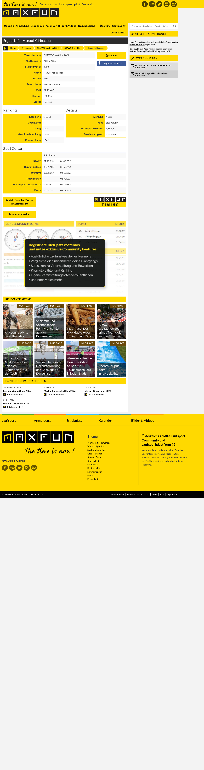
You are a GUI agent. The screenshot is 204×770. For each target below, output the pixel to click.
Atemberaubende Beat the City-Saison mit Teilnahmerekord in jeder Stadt (79, 366)
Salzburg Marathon (96, 449)
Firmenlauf (92, 479)
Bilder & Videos (67, 26)
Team (155, 494)
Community (118, 26)
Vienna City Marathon (98, 442)
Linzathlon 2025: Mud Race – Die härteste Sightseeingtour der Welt (16, 366)
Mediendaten (118, 494)
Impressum (172, 494)
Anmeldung (22, 26)
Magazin (9, 26)
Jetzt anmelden (146, 58)
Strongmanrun (94, 471)
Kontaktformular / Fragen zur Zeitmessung (19, 202)
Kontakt (145, 494)
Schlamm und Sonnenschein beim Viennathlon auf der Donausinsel (48, 328)
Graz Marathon (94, 453)
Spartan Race (94, 457)
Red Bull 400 (93, 461)
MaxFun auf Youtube (152, 4)
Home (13, 48)
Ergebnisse (37, 26)
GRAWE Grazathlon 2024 (48, 48)
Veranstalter (118, 32)
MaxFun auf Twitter (159, 4)
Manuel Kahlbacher (19, 214)
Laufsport (9, 420)
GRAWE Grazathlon (72, 48)
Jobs (162, 494)
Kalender (51, 26)
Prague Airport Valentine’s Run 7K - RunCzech (153, 66)
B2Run (90, 475)
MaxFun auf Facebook (145, 4)
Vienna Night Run (96, 446)
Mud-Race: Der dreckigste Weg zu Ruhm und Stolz (80, 332)
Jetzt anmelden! (15, 394)
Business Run (94, 468)
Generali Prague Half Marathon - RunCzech (151, 74)
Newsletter (133, 494)
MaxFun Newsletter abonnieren (174, 4)
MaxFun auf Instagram (166, 4)
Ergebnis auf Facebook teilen (111, 63)
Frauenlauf (92, 464)
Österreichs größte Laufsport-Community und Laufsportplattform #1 (164, 440)
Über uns (105, 26)
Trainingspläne (86, 26)
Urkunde (111, 55)
